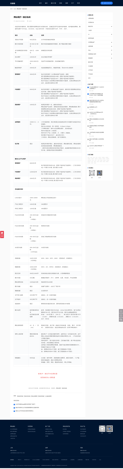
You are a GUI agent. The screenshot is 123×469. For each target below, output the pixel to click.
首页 (41, 3)
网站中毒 (87, 460)
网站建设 (12, 427)
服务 (47, 3)
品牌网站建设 (13, 434)
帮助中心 (19, 460)
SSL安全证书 (83, 436)
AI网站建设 (91, 18)
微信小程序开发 (55, 460)
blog (89, 50)
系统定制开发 (66, 427)
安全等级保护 (83, 430)
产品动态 (90, 74)
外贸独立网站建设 (31, 430)
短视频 (46, 436)
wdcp (100, 460)
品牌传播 (90, 46)
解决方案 (54, 3)
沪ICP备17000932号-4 (36, 466)
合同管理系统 (65, 434)
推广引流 (47, 427)
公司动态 (90, 70)
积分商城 (65, 430)
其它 (89, 78)
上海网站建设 (80, 460)
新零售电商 (91, 38)
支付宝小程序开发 (46, 460)
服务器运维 (82, 434)
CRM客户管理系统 (67, 432)
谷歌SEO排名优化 (31, 432)
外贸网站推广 (91, 42)
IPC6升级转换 (83, 432)
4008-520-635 (107, 3)
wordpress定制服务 (36, 460)
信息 (15, 8)
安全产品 (82, 427)
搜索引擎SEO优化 (49, 432)
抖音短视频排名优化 (49, 434)
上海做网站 (72, 460)
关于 (72, 3)
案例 (61, 3)
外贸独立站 (91, 22)
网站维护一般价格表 (61, 388)
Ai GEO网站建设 (13, 430)
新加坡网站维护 (64, 460)
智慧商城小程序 (92, 54)
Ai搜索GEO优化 (48, 430)
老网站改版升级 (13, 436)
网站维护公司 (26, 460)
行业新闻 (90, 66)
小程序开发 (12, 439)
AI (88, 34)
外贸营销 (30, 427)
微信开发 (90, 26)
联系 (78, 3)
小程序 (90, 30)
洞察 (67, 3)
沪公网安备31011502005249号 (61, 466)
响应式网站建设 (13, 432)
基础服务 (90, 58)
